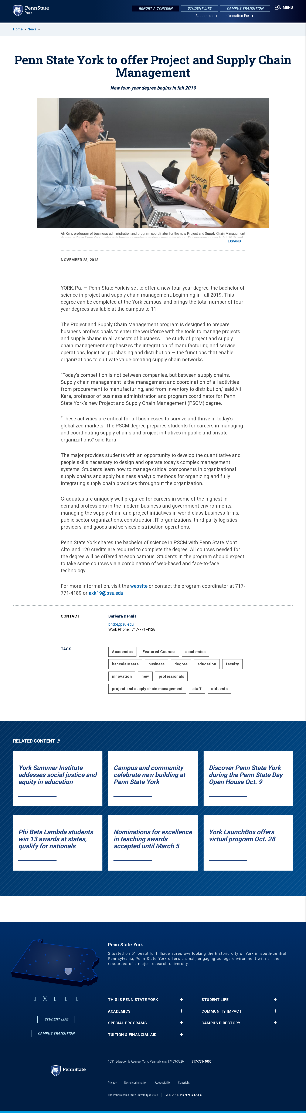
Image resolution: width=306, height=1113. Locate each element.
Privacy (112, 1082)
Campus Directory (220, 1023)
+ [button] (181, 999)
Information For (236, 17)
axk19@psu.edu (106, 593)
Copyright (184, 1082)
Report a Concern (155, 8)
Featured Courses (159, 651)
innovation (122, 676)
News (32, 29)
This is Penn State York (133, 1000)
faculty (232, 664)
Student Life (199, 8)
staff (197, 688)
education (206, 664)
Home (18, 29)
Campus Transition (244, 8)
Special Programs (127, 1023)
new (145, 676)
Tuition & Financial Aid (132, 1035)
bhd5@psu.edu (121, 624)
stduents (219, 688)
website (139, 586)
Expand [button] (234, 241)
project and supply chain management (147, 688)
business (157, 664)
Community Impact (221, 1011)
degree (181, 664)
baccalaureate (125, 664)
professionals (171, 676)
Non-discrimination (135, 1082)
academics (195, 651)
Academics (204, 17)
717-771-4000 (201, 1061)
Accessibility (162, 1082)
